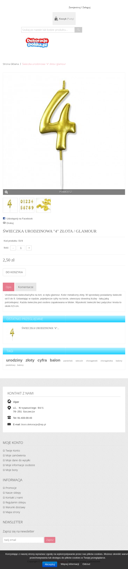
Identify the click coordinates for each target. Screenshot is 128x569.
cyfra (42, 360)
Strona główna (11, 64)
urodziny (14, 360)
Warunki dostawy (15, 507)
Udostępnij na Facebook (20, 218)
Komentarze (25, 287)
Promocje (11, 488)
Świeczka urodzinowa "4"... (40, 328)
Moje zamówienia (16, 455)
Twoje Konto (13, 450)
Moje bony (12, 470)
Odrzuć (86, 564)
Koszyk (66, 18)
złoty (30, 360)
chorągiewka (107, 360)
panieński (67, 360)
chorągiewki (92, 360)
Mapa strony (13, 512)
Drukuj (10, 223)
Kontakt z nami (14, 497)
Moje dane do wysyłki (18, 460)
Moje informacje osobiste (20, 465)
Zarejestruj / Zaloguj (79, 7)
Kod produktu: (11, 241)
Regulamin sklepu (16, 502)
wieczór (79, 360)
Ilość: (6, 247)
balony (20, 365)
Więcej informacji (70, 564)
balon (55, 360)
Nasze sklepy (13, 492)
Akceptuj (50, 564)
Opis (8, 287)
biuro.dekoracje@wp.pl (33, 424)
